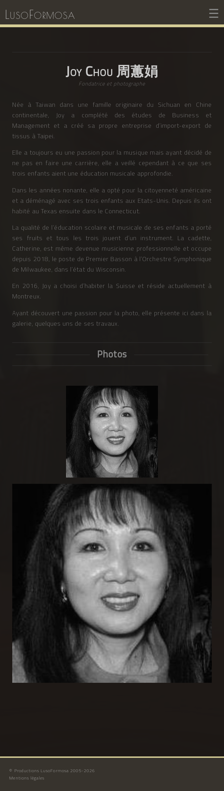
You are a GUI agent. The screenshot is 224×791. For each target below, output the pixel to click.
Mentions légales (26, 778)
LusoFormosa (40, 14)
